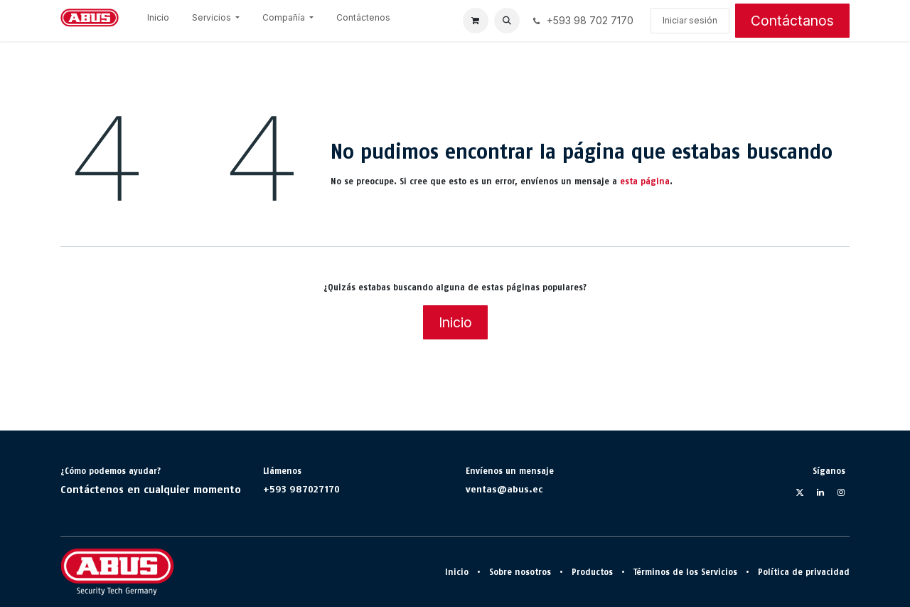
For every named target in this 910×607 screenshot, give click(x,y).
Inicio (455, 322)
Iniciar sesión (690, 20)
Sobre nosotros (520, 572)
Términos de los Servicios (685, 572)
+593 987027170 (301, 489)
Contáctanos (792, 20)
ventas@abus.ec (504, 489)
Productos (592, 572)
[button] (507, 20)
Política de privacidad (804, 572)
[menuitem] (158, 20)
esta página (645, 181)
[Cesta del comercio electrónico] (475, 20)
